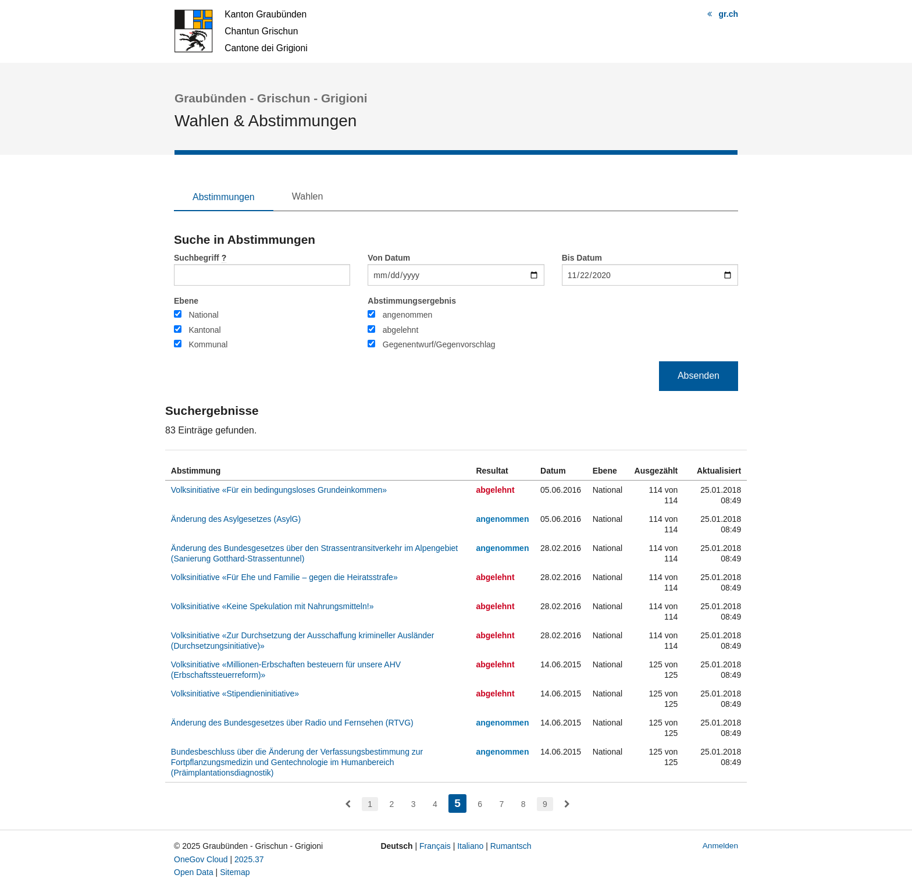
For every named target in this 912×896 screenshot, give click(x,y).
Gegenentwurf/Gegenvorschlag (439, 344)
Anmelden (720, 845)
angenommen (408, 314)
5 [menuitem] (460, 802)
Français (435, 846)
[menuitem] (348, 804)
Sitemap (235, 872)
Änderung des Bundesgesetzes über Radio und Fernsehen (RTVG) (292, 722)
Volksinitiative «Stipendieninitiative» (235, 693)
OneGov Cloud (201, 859)
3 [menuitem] (413, 804)
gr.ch (728, 14)
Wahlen (307, 196)
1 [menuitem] (370, 804)
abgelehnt (401, 330)
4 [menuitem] (435, 804)
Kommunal (207, 344)
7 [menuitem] (502, 804)
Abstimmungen (224, 197)
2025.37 (249, 859)
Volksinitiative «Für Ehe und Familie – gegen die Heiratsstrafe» (284, 577)
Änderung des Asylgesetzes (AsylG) (236, 519)
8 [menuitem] (523, 804)
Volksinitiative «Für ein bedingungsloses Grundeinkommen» (279, 490)
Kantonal (204, 330)
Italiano (470, 846)
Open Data (193, 872)
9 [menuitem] (545, 804)
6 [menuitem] (480, 804)
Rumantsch (511, 846)
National (203, 314)
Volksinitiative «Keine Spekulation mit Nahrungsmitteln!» (272, 606)
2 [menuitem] (391, 804)
